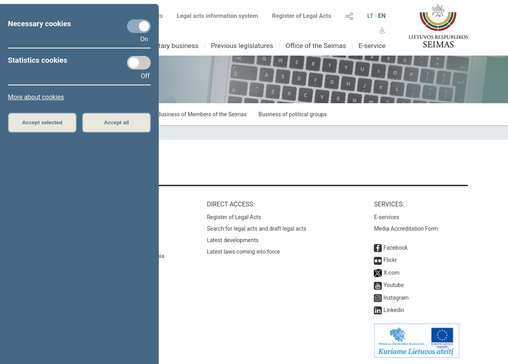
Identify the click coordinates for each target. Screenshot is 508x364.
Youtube (393, 285)
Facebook (395, 248)
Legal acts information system (217, 15)
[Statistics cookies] (139, 62)
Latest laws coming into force (243, 251)
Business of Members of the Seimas (201, 114)
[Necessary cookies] (139, 26)
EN (381, 15)
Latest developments (232, 240)
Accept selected (42, 122)
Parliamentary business (163, 46)
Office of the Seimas (315, 46)
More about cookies (36, 97)
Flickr (390, 260)
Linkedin (393, 310)
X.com (391, 273)
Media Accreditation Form (406, 228)
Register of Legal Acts (301, 15)
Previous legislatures (242, 46)
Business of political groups (292, 114)
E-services (386, 217)
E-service (371, 46)
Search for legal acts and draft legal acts (256, 228)
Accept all (116, 122)
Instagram (395, 298)
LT (370, 15)
